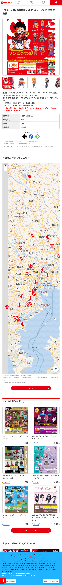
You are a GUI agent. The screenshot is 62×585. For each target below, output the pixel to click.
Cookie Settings (9, 581)
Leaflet (50, 373)
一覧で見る (31, 388)
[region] (31, 568)
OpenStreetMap (56, 373)
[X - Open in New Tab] (24, 136)
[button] (31, 267)
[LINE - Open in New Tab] (37, 136)
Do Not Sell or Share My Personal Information (18, 575)
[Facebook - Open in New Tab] (31, 136)
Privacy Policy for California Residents (16, 573)
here (31, 557)
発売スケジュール (31, 530)
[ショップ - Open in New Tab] (31, 2)
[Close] (58, 555)
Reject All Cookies (51, 581)
